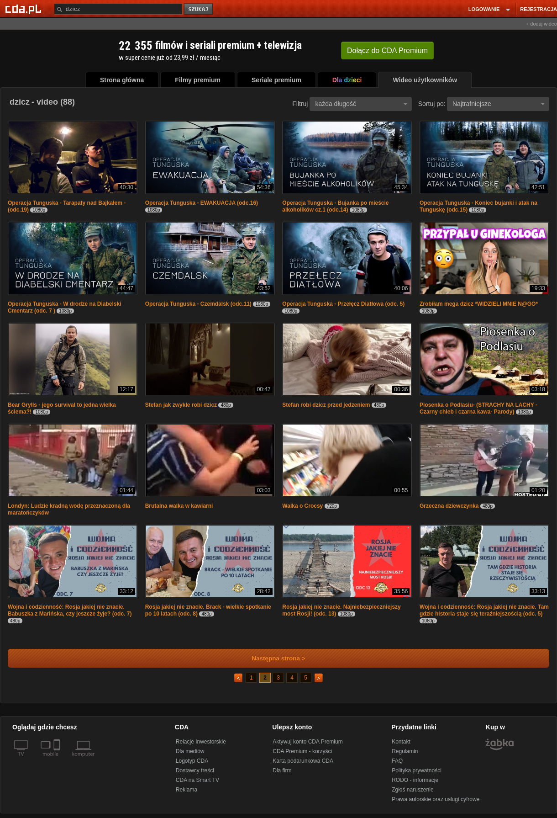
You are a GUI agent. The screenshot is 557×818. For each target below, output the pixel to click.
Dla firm (282, 770)
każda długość (361, 103)
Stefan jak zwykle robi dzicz (181, 405)
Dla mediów (190, 751)
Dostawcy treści (195, 770)
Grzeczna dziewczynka (450, 506)
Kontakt (401, 741)
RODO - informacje (415, 780)
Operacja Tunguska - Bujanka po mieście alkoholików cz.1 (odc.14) (335, 206)
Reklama (186, 789)
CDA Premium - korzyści (302, 751)
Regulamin (405, 751)
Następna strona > (272, 658)
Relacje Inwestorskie (201, 741)
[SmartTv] (58, 759)
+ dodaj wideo (541, 24)
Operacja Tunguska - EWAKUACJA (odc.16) (201, 203)
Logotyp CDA (192, 761)
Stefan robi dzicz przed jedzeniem (326, 405)
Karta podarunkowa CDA (303, 761)
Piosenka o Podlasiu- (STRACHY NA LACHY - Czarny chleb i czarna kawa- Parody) (478, 408)
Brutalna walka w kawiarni (179, 506)
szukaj (199, 9)
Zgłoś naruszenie (412, 789)
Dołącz (387, 50)
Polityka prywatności (416, 770)
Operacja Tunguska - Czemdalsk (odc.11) (198, 304)
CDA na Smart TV (197, 780)
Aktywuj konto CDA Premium (307, 741)
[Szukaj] (118, 9)
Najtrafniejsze (498, 103)
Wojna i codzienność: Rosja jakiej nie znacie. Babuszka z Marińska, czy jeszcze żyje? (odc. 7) (69, 610)
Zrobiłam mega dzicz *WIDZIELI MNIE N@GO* (479, 304)
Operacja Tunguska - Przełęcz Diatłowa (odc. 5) (343, 304)
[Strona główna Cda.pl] (24, 8)
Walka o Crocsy (303, 506)
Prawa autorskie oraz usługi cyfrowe (435, 799)
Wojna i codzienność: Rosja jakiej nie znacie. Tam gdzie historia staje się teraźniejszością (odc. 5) (484, 610)
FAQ (397, 761)
